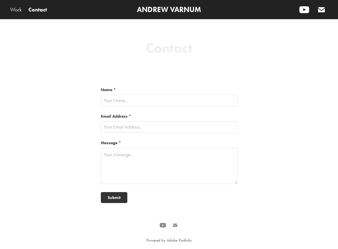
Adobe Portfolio (179, 240)
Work (16, 9)
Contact (37, 9)
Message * (111, 143)
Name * (108, 90)
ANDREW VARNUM (169, 9)
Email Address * (116, 116)
